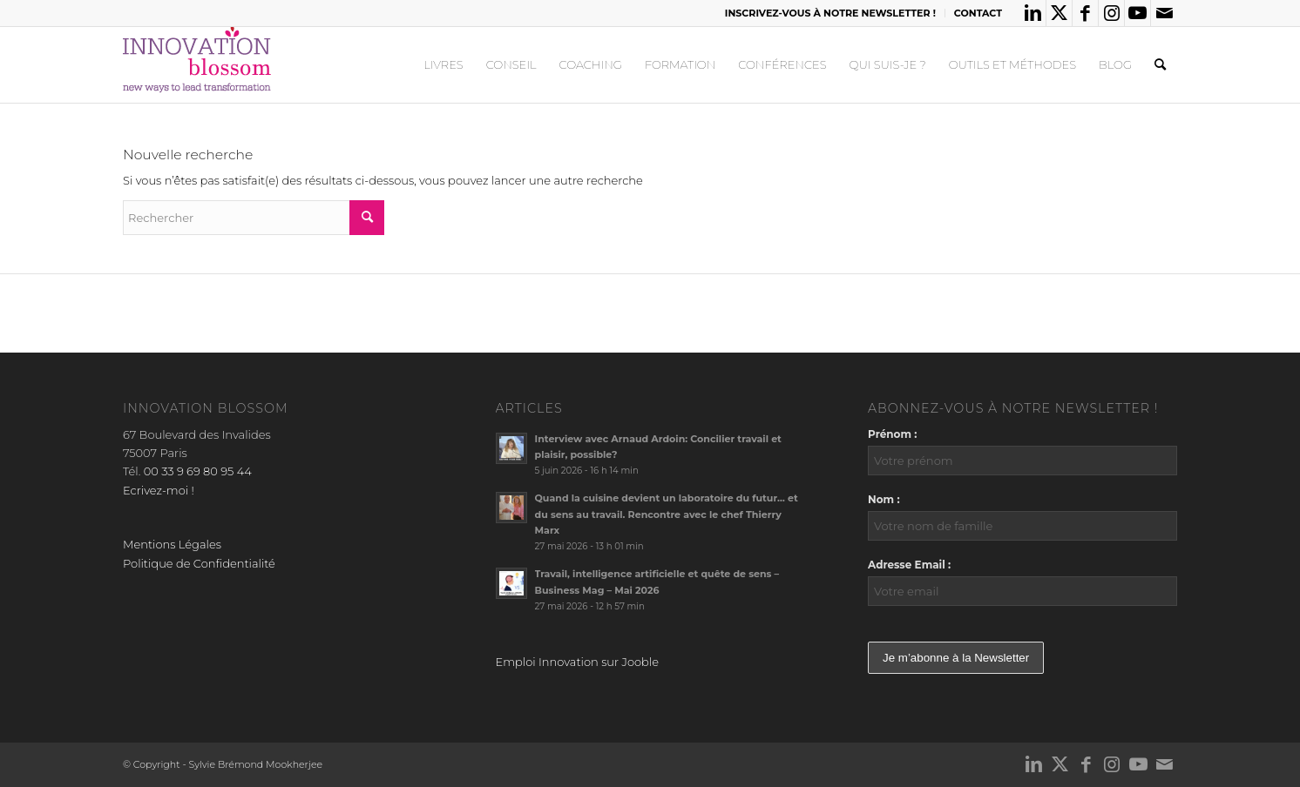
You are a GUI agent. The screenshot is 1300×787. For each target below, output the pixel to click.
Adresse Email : (909, 564)
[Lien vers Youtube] (1137, 13)
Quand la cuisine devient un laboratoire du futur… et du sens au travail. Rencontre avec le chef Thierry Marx (666, 514)
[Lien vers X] (1059, 13)
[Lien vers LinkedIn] (1033, 13)
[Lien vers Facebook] (1085, 13)
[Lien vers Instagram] (1111, 13)
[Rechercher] (1160, 64)
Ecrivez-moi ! (158, 490)
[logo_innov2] (198, 64)
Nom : (884, 499)
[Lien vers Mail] (1164, 13)
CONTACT (978, 13)
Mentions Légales (172, 544)
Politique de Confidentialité (199, 563)
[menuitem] (830, 13)
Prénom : (892, 434)
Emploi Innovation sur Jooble (577, 662)
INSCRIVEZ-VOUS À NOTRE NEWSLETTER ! (830, 13)
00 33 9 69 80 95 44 (198, 471)
